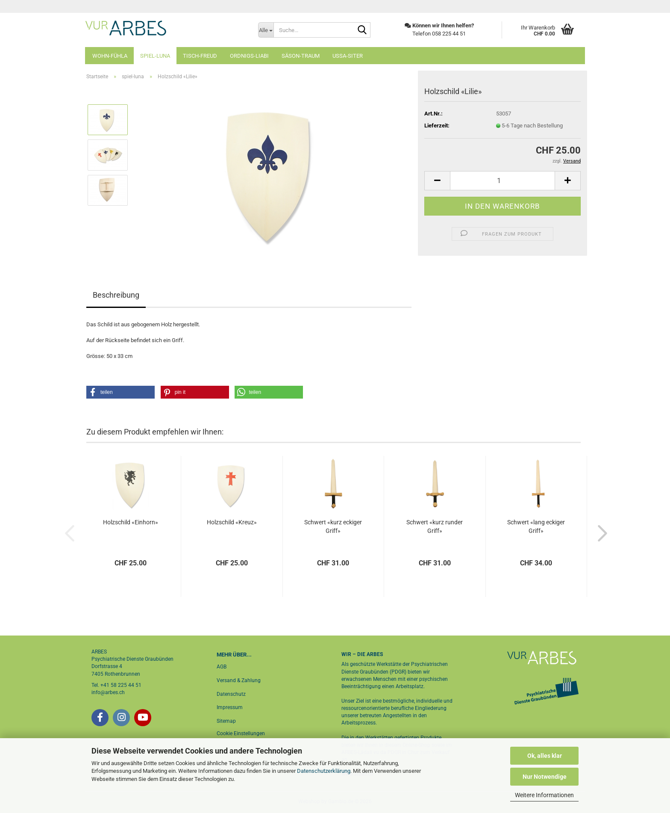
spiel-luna (155, 56)
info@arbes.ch (108, 692)
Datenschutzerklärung (323, 771)
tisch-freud (200, 56)
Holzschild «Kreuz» (232, 522)
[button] (437, 180)
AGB (221, 667)
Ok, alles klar (544, 755)
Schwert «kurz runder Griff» (434, 526)
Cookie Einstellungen (241, 733)
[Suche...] (265, 30)
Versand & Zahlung (239, 680)
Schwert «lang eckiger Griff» (536, 526)
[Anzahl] (502, 180)
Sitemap (226, 721)
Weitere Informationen (544, 795)
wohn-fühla (109, 56)
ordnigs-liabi (249, 56)
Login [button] (568, 6)
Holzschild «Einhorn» (130, 522)
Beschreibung (116, 294)
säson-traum (301, 56)
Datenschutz (231, 694)
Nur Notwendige (545, 776)
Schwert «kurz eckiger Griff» (333, 526)
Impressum (230, 707)
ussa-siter (347, 56)
